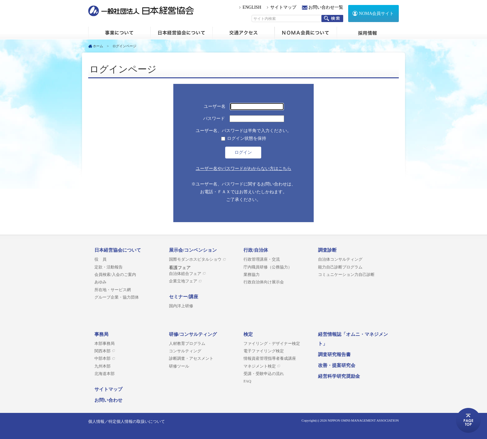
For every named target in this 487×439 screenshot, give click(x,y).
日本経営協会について (181, 33)
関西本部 (102, 351)
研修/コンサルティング (193, 334)
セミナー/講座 (183, 296)
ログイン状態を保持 (246, 138)
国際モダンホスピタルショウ (195, 259)
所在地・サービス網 (112, 290)
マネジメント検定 (260, 366)
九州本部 (102, 366)
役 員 (100, 259)
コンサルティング (185, 351)
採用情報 (368, 33)
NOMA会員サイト (376, 13)
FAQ (247, 381)
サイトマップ (283, 7)
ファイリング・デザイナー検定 (272, 343)
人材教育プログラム (187, 343)
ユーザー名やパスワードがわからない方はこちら (243, 168)
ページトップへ (468, 420)
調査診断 (327, 250)
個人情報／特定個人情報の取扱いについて (126, 421)
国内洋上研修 (181, 306)
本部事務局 (104, 343)
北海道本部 (104, 374)
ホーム (119, 33)
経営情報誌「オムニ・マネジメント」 (353, 339)
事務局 (101, 334)
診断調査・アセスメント (191, 358)
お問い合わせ (108, 400)
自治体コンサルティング (340, 259)
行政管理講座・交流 (262, 259)
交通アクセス (243, 33)
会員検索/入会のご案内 (115, 274)
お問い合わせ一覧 (325, 7)
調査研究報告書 (334, 354)
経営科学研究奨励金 (339, 376)
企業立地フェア (183, 281)
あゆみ (100, 282)
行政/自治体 (256, 250)
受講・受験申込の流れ (264, 374)
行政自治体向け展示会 (264, 282)
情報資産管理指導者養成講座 (270, 358)
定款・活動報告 (108, 267)
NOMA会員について (306, 33)
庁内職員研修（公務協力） (268, 267)
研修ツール (179, 366)
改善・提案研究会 (336, 365)
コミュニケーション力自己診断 (346, 274)
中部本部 (102, 358)
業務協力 (252, 274)
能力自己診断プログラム (340, 267)
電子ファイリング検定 (264, 351)
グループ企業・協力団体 (116, 297)
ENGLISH (252, 7)
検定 (248, 334)
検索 (332, 18)
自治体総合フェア (185, 274)
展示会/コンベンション (193, 250)
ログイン (243, 152)
